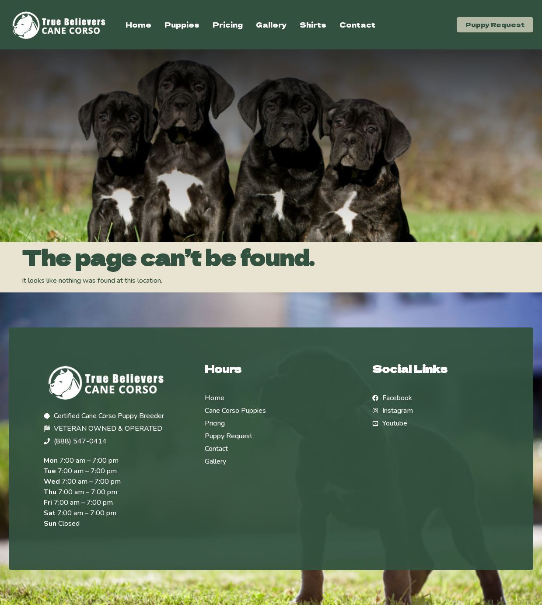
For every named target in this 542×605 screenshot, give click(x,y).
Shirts (313, 25)
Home (138, 25)
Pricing (228, 25)
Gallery (271, 25)
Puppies (181, 25)
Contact (357, 25)
